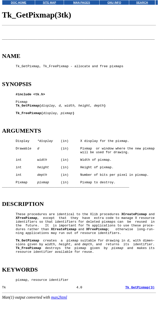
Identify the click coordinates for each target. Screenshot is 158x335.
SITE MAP (49, 2)
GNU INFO (114, 2)
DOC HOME (18, 2)
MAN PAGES (81, 2)
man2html (59, 332)
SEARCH (142, 2)
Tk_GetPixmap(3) (139, 322)
